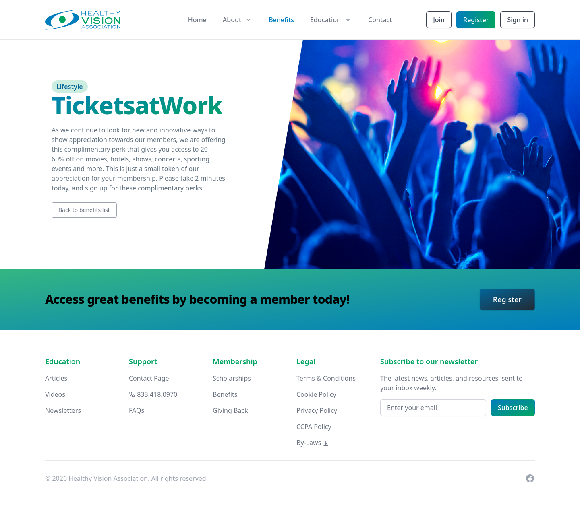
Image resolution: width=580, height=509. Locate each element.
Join (439, 19)
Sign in (517, 19)
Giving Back (230, 410)
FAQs (136, 410)
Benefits (281, 19)
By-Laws (312, 442)
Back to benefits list (84, 210)
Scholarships (232, 378)
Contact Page (149, 378)
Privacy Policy (316, 410)
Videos (55, 394)
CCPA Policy (313, 426)
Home (197, 19)
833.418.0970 (153, 394)
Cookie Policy (316, 394)
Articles (56, 378)
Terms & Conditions (326, 378)
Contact (380, 19)
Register (476, 19)
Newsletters (63, 410)
